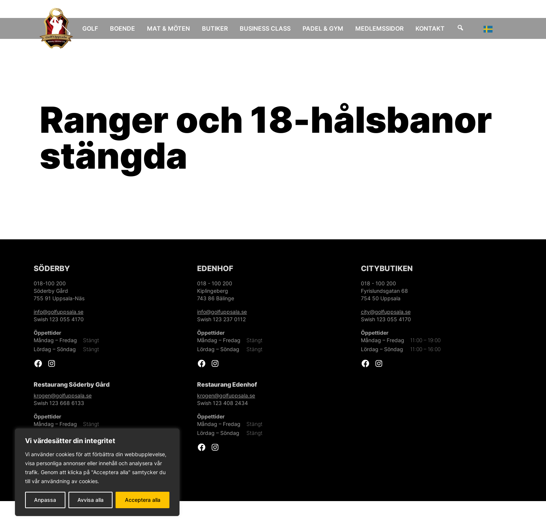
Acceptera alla (142, 500)
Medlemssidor (385, 28)
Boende (127, 28)
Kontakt (435, 28)
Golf (95, 28)
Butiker (220, 28)
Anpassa (45, 500)
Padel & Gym (328, 28)
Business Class (270, 28)
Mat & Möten (173, 28)
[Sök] (465, 28)
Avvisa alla (90, 500)
